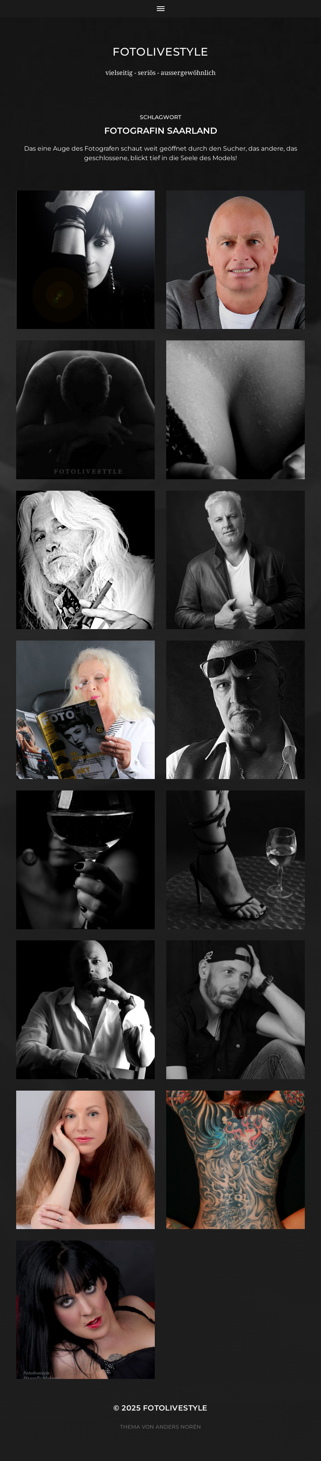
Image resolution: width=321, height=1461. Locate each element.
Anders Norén (178, 1427)
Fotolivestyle (160, 51)
